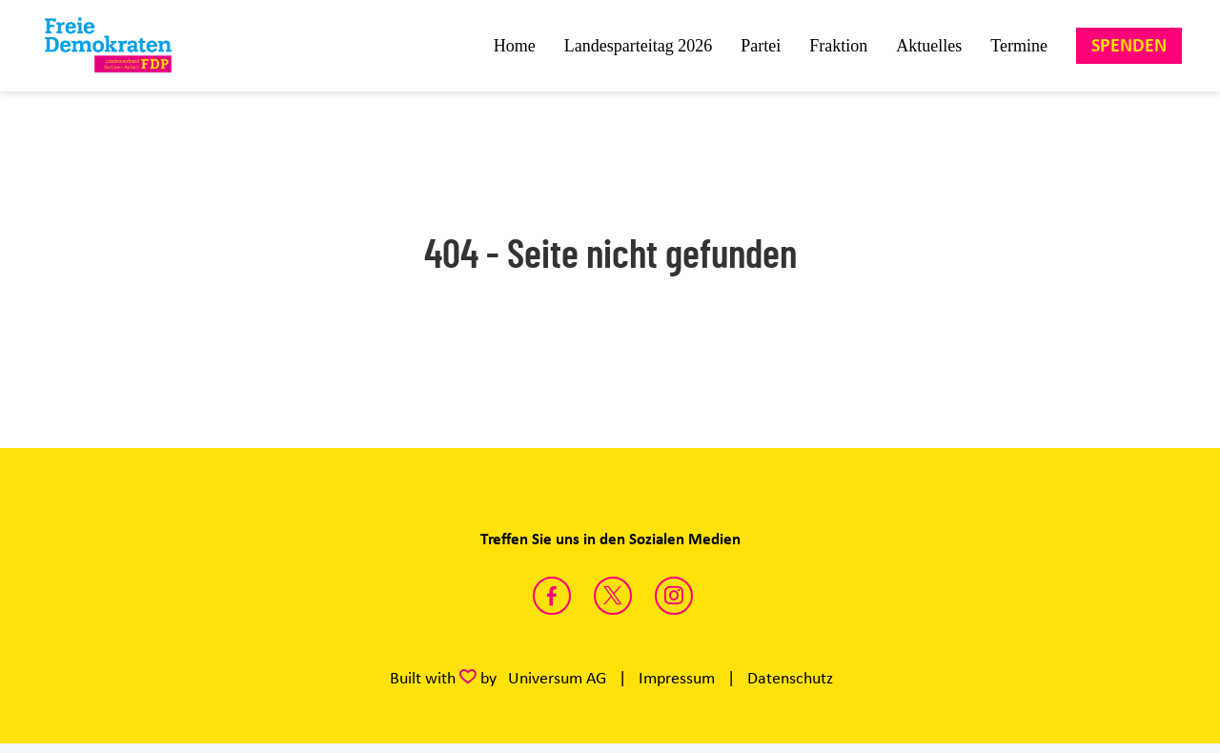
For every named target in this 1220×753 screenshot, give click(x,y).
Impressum (677, 677)
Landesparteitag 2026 (638, 45)
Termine (1018, 45)
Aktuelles (929, 45)
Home (515, 45)
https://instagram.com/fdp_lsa (674, 596)
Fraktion (838, 45)
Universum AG (557, 677)
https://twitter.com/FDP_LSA (613, 596)
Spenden (1129, 45)
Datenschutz (790, 677)
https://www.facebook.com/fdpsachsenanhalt (552, 596)
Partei (761, 45)
